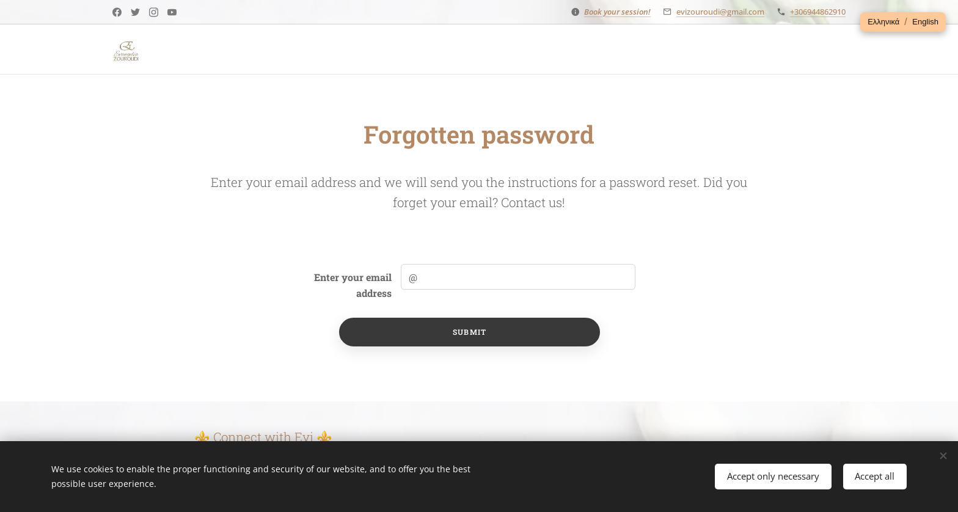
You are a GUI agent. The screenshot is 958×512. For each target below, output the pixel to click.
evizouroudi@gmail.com (720, 11)
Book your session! (617, 11)
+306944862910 (818, 11)
